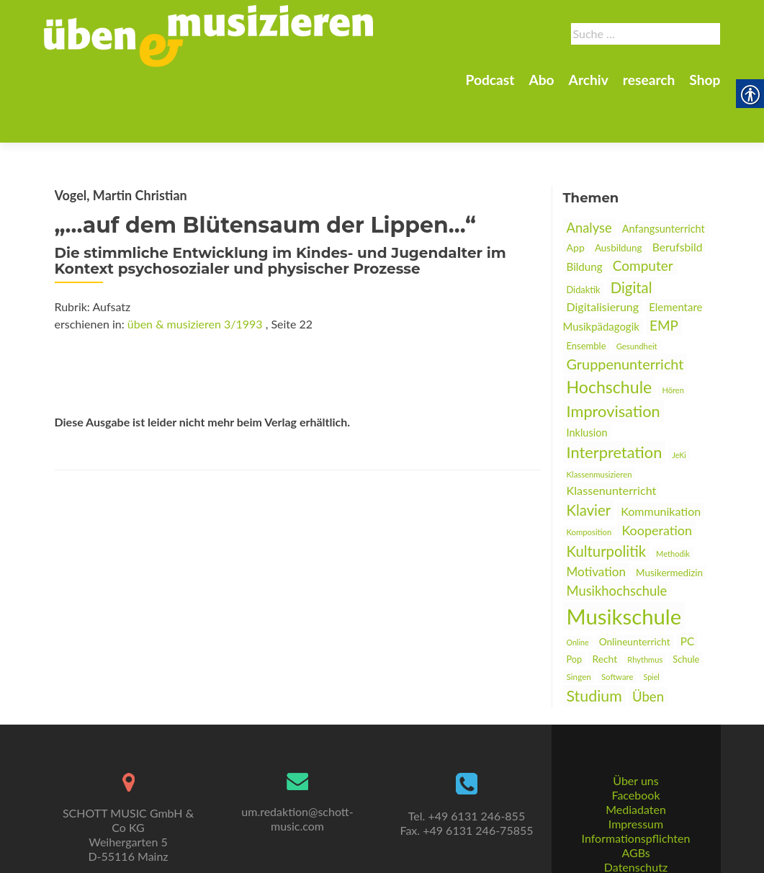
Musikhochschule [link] (617, 540)
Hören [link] (672, 339)
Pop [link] (575, 608)
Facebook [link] (635, 762)
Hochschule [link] (609, 336)
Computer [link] (643, 215)
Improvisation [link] (613, 360)
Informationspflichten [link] (636, 805)
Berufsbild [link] (677, 196)
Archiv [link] (588, 79)
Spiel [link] (651, 626)
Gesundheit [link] (636, 295)
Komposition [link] (589, 481)
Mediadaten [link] (636, 776)
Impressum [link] (635, 790)
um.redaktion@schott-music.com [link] (297, 785)
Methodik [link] (673, 503)
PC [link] (687, 590)
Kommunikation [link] (661, 460)
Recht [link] (604, 608)
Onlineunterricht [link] (634, 591)
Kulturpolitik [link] (606, 500)
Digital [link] (631, 237)
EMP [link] (664, 275)
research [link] (649, 79)
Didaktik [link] (584, 239)
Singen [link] (579, 626)
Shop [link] (704, 79)
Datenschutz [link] (636, 834)
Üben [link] (648, 646)
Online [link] (578, 591)
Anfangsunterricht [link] (663, 178)
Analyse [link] (589, 177)
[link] (209, 34)
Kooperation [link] (656, 480)
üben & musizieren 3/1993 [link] (195, 273)
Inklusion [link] (587, 382)
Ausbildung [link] (618, 197)
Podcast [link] (489, 79)
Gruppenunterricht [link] (625, 313)
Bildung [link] (585, 216)
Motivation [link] (596, 521)
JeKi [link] (679, 404)
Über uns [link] (635, 747)
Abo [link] (541, 79)
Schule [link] (686, 608)
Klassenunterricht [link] (612, 440)
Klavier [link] (589, 459)
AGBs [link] (635, 819)
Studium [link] (594, 645)
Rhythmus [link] (644, 609)
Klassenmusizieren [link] (599, 424)
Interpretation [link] (614, 401)
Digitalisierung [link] (603, 256)
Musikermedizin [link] (669, 522)
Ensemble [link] (586, 295)
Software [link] (617, 626)
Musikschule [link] (624, 565)
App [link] (576, 197)
